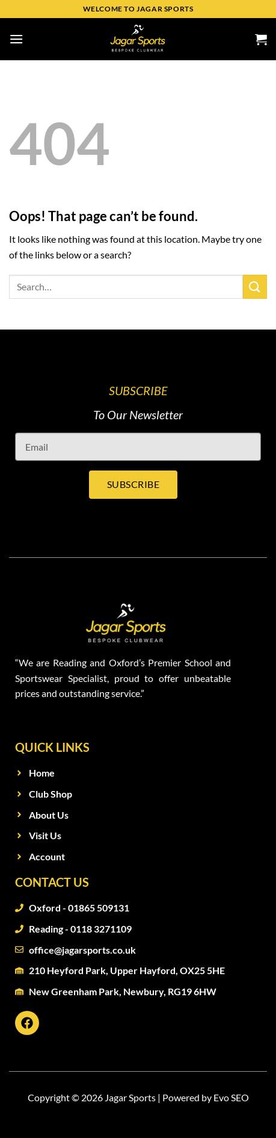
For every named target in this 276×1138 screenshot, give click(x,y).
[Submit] (255, 286)
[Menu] (16, 39)
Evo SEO (231, 1097)
